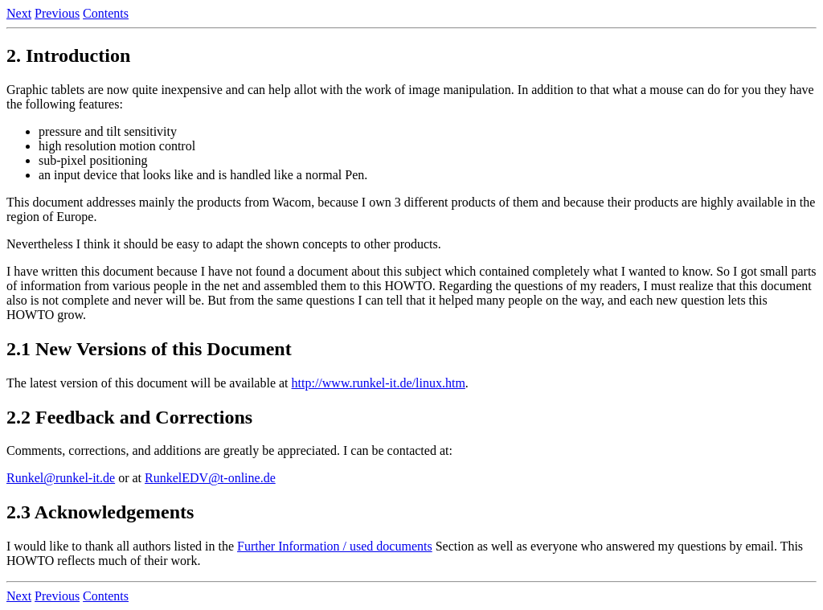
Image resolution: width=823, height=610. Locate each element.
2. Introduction (68, 55)
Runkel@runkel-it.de (60, 478)
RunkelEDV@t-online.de (210, 478)
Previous (57, 13)
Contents (106, 13)
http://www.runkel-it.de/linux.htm (378, 383)
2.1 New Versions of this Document (149, 348)
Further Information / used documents (334, 546)
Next (18, 13)
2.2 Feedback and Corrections (129, 417)
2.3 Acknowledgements (100, 512)
